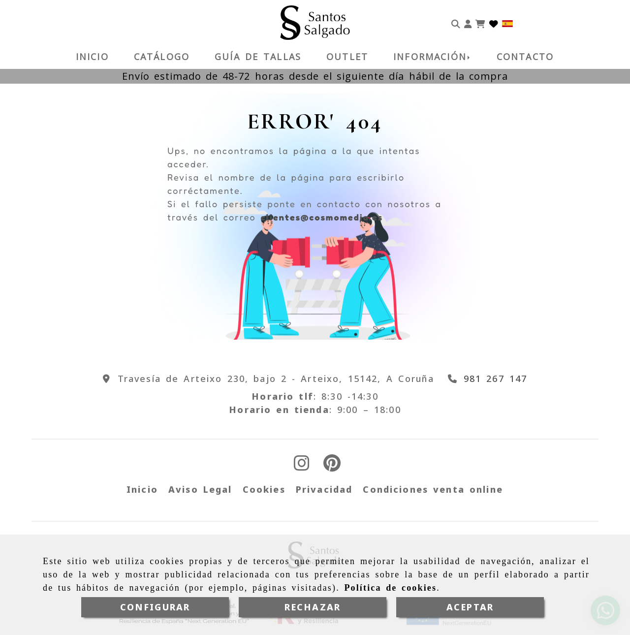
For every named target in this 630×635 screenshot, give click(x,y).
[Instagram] (302, 466)
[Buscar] (455, 22)
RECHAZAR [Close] (312, 607)
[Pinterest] (332, 466)
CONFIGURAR (155, 607)
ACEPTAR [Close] (470, 607)
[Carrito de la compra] (480, 22)
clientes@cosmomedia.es (321, 217)
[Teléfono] (486, 378)
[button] (467, 22)
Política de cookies (390, 588)
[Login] (493, 22)
